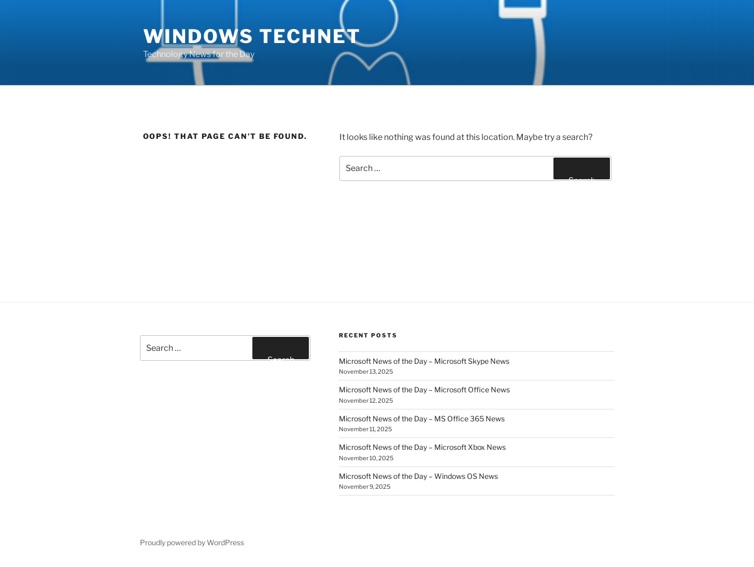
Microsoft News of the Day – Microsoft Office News (424, 389)
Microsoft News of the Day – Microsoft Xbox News (422, 447)
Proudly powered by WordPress (192, 542)
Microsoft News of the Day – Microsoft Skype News (424, 361)
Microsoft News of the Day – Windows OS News (418, 476)
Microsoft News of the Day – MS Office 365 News (422, 418)
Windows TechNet (252, 36)
